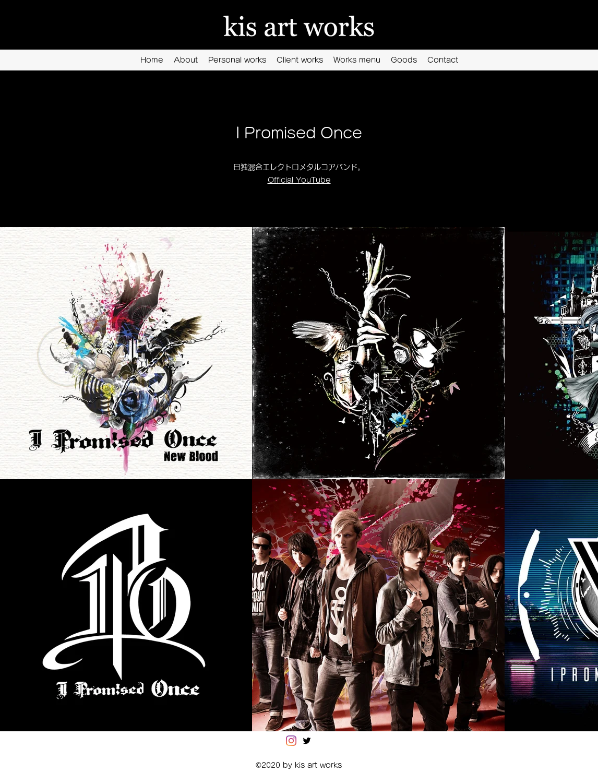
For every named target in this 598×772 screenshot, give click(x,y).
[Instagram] (291, 740)
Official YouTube (299, 180)
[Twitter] (307, 740)
